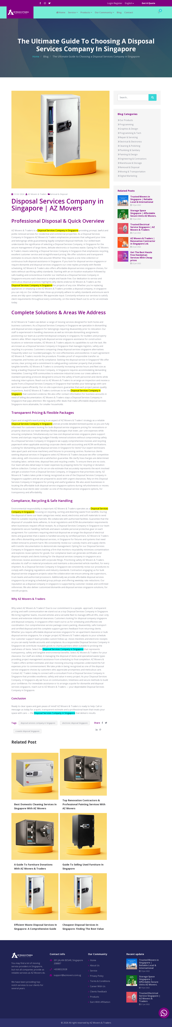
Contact (128, 12)
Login (110, 3)
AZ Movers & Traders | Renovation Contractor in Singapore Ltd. (142, 241)
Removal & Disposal (58, 194)
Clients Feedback (98, 991)
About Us (94, 965)
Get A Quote (148, 3)
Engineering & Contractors (132, 158)
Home (60, 12)
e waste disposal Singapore (27, 731)
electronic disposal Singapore (75, 723)
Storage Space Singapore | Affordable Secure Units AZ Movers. (143, 213)
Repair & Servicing (128, 137)
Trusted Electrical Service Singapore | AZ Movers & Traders (142, 227)
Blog (119, 12)
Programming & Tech (129, 133)
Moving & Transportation (131, 171)
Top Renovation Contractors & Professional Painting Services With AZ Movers (83, 804)
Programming (126, 124)
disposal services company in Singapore (38, 723)
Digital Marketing (127, 175)
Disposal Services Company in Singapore (62, 649)
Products (85, 12)
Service (72, 12)
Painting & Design (128, 154)
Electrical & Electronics (130, 141)
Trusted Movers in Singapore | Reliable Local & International (141, 199)
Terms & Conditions (100, 981)
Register (118, 3)
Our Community (103, 12)
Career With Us (97, 986)
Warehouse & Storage (130, 163)
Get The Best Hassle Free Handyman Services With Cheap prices (141, 256)
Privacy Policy (96, 975)
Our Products (125, 120)
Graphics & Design (128, 128)
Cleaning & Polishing (129, 145)
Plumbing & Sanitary (129, 150)
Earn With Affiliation (100, 1002)
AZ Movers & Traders (100, 1022)
